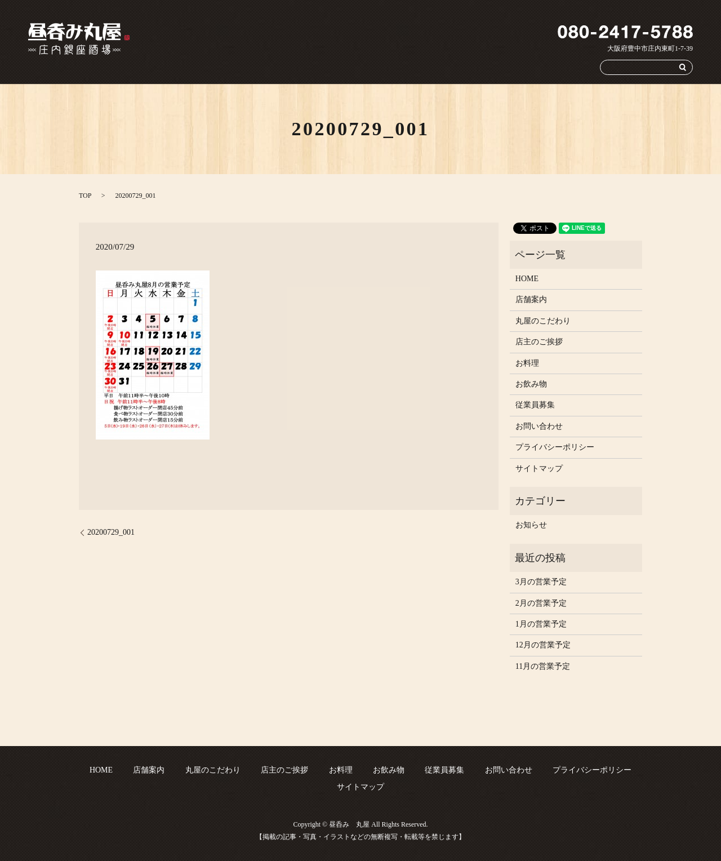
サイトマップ (539, 468)
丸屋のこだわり (316, 67)
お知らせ (531, 525)
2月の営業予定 (541, 603)
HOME (223, 67)
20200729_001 (111, 532)
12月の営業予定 (543, 645)
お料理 (423, 67)
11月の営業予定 (542, 666)
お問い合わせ (563, 67)
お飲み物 (463, 67)
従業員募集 (510, 67)
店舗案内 (263, 67)
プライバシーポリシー (554, 447)
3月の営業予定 (541, 582)
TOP (85, 195)
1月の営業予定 (541, 624)
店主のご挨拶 (377, 67)
